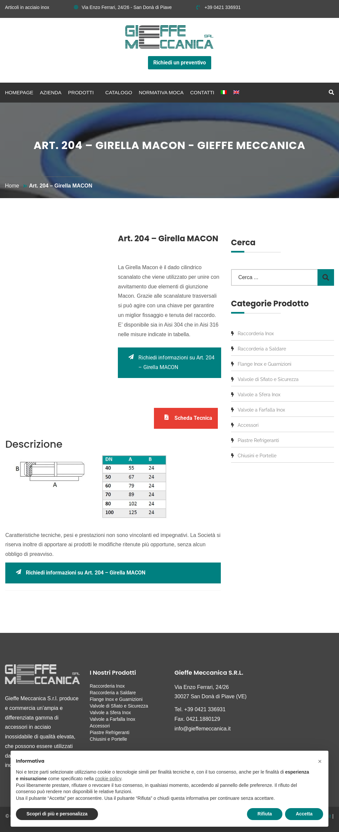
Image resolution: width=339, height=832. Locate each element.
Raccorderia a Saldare (262, 348)
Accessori (248, 425)
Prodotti (81, 92)
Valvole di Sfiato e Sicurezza (268, 379)
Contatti (202, 92)
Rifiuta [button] (265, 813)
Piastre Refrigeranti (258, 440)
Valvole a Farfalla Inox (261, 410)
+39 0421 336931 (218, 7)
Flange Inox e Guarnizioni (264, 364)
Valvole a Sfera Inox (259, 394)
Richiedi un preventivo (179, 62)
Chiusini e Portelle (257, 455)
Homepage (19, 92)
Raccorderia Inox (256, 333)
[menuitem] (224, 93)
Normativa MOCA (161, 92)
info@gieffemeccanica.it (202, 728)
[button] (320, 761)
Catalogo (118, 92)
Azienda (51, 92)
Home (12, 186)
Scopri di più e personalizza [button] (56, 813)
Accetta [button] (304, 813)
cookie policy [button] (108, 778)
